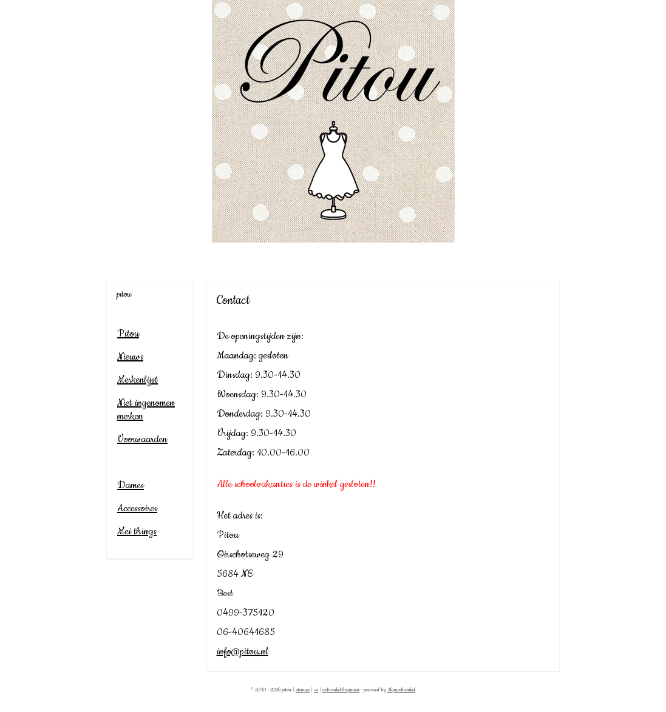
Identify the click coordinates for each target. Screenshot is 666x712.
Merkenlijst (137, 379)
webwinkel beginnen (340, 690)
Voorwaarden (142, 439)
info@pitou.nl (242, 651)
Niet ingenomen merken (146, 409)
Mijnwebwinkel (401, 690)
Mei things (137, 531)
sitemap (303, 690)
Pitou (128, 333)
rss (316, 690)
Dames (130, 485)
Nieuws (130, 356)
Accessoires (137, 508)
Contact (131, 462)
